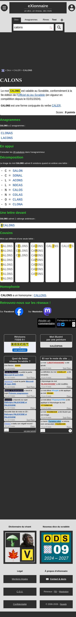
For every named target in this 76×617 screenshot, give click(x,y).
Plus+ (32, 384)
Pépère (8, 430)
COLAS (18, 195)
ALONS (7, 247)
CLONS (22, 247)
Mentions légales (20, 584)
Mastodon (64, 597)
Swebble (8, 406)
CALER (17, 70)
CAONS (37, 247)
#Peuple (55, 397)
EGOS (17, 371)
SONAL (18, 176)
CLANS (18, 200)
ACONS (18, 181)
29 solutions (18, 152)
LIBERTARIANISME (55, 369)
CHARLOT (61, 378)
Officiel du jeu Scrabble (31, 95)
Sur (11, 318)
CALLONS (40, 301)
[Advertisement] (38, 48)
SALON (18, 171)
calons (8, 226)
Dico (9, 70)
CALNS (52, 247)
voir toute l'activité (29, 437)
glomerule (9, 387)
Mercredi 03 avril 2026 (13, 381)
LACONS (7, 138)
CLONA (18, 205)
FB (55, 597)
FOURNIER (52, 417)
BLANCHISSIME (48, 390)
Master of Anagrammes (14, 397)
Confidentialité (20, 609)
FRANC (50, 399)
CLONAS (7, 134)
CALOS (18, 190)
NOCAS (18, 186)
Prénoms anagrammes (18, 399)
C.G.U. (20, 597)
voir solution (20, 356)
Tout (28, 384)
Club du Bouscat (11, 378)
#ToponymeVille (58, 406)
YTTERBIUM (46, 411)
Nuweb (63, 609)
